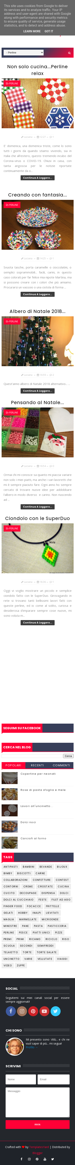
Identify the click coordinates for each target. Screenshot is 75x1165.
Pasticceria (57, 926)
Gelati (8, 912)
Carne (40, 873)
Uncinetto (12, 959)
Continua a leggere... (37, 178)
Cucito (9, 893)
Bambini (29, 866)
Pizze (59, 932)
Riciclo (51, 939)
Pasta (38, 926)
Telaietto (11, 952)
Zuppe (21, 965)
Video (8, 965)
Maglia (9, 919)
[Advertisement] (37, 682)
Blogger (37, 1153)
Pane (25, 926)
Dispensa (48, 893)
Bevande (46, 866)
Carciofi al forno (34, 838)
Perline (13, 83)
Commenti (61, 765)
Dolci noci (28, 822)
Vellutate (45, 959)
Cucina (63, 886)
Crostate (45, 886)
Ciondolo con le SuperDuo (37, 518)
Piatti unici (41, 932)
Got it (49, 31)
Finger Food (13, 906)
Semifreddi (45, 945)
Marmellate (28, 919)
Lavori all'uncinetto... (37, 806)
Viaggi (62, 959)
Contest (62, 880)
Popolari (13, 765)
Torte (27, 952)
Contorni (11, 886)
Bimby (8, 873)
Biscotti (24, 873)
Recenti (37, 765)
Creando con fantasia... (37, 195)
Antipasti (11, 866)
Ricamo (35, 939)
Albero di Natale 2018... (38, 311)
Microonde (50, 919)
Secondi (26, 945)
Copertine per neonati (38, 774)
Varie (28, 959)
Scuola (9, 945)
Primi (20, 939)
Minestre (10, 926)
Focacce (34, 906)
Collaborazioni (16, 880)
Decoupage (28, 893)
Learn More (32, 31)
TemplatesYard (39, 1147)
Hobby (23, 912)
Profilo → (32, 1047)
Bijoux (62, 866)
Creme (28, 886)
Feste (43, 899)
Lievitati (52, 912)
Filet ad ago (61, 899)
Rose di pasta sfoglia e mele (43, 790)
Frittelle (52, 906)
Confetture (42, 880)
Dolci (64, 893)
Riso (65, 939)
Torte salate (47, 952)
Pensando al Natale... (37, 402)
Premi (8, 939)
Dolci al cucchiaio (19, 899)
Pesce (23, 932)
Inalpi (37, 912)
